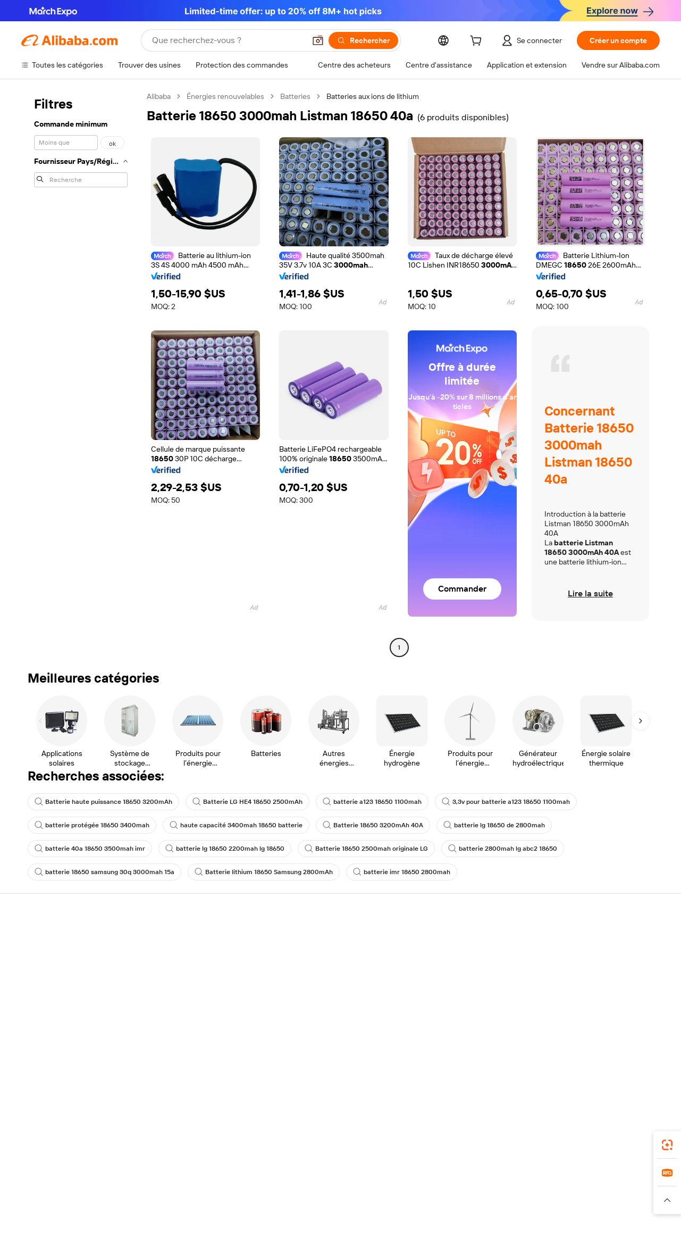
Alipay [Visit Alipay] (324, 1188)
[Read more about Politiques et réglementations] (64, 1208)
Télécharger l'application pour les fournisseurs (469, 1028)
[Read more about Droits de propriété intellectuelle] (360, 1208)
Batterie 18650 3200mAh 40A (373, 825)
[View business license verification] (436, 1230)
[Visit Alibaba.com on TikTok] (638, 1057)
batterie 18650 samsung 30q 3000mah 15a (104, 872)
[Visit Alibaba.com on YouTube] (622, 1057)
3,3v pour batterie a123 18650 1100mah (506, 802)
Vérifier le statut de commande (72, 982)
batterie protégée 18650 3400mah (92, 825)
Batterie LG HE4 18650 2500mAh (247, 802)
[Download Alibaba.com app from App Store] (545, 1140)
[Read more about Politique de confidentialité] (463, 1208)
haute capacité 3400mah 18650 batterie (236, 825)
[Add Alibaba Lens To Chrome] (172, 1140)
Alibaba (159, 96)
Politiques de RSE (582, 974)
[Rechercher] (363, 40)
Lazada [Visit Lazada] (354, 1188)
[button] (318, 40)
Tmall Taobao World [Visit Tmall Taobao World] (274, 1188)
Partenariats (440, 1003)
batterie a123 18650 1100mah (372, 802)
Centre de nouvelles (586, 994)
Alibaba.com (481, 1140)
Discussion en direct (55, 962)
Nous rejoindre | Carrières (596, 1014)
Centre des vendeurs (456, 962)
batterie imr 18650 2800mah (401, 872)
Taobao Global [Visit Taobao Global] (398, 1188)
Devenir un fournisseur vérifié (470, 982)
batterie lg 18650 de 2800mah (494, 825)
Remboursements (51, 1003)
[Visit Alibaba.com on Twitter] (590, 1057)
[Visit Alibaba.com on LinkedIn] (574, 1057)
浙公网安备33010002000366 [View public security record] (514, 1230)
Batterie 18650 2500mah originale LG (366, 848)
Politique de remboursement (201, 962)
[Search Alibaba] (227, 40)
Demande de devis (318, 954)
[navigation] (81, 373)
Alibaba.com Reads (319, 1024)
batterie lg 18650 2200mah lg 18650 (224, 848)
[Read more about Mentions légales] (145, 1208)
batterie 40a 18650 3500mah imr (90, 848)
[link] (667, 1145)
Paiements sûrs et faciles (195, 942)
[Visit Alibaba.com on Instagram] (606, 1057)
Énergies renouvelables (225, 96)
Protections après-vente (195, 1003)
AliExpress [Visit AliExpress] (174, 1188)
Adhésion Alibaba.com (324, 974)
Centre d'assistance (54, 942)
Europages (509, 1188)
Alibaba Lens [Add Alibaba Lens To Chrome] (69, 1140)
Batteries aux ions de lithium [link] (372, 96)
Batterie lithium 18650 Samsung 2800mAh (264, 872)
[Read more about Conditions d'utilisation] (549, 1208)
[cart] (478, 42)
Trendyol (467, 1188)
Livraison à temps (183, 982)
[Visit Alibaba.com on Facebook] (558, 1057)
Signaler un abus (48, 1023)
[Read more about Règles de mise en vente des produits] (241, 1208)
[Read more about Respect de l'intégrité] (628, 1208)
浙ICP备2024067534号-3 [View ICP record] (612, 1230)
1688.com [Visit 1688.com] (216, 1188)
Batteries (295, 96)
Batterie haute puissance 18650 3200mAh (103, 802)
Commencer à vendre (457, 942)
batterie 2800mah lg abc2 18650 (502, 848)
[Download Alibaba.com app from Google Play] (624, 1140)
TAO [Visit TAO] (437, 1188)
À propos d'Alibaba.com (591, 954)
